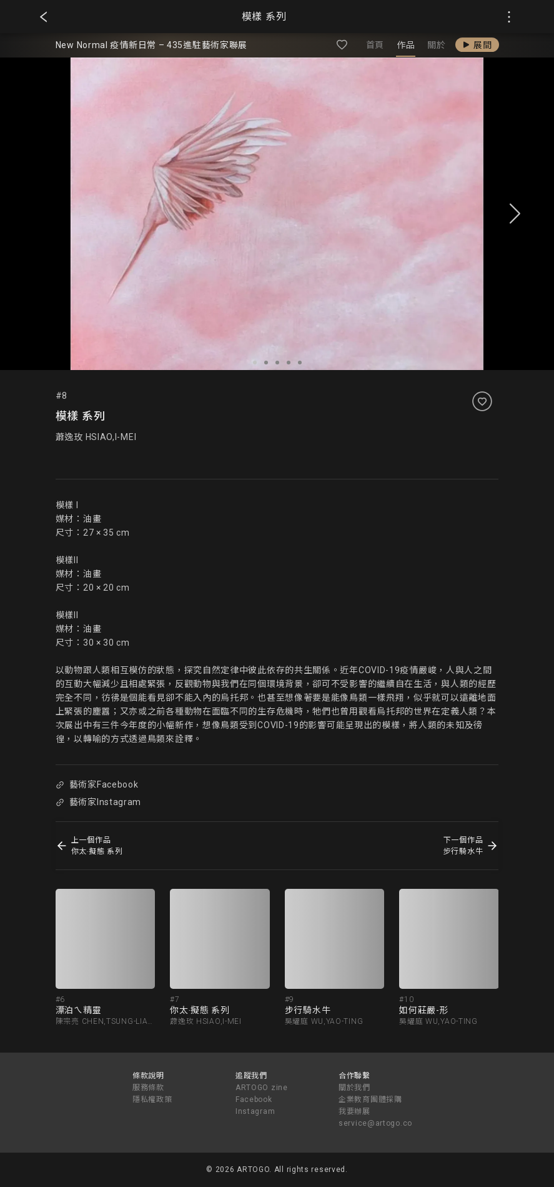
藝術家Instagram (98, 802)
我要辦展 (354, 1111)
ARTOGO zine (261, 1087)
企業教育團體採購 (370, 1099)
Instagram (255, 1111)
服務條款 (148, 1087)
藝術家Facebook (97, 784)
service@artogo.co (375, 1123)
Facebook (253, 1099)
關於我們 (354, 1087)
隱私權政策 (152, 1099)
